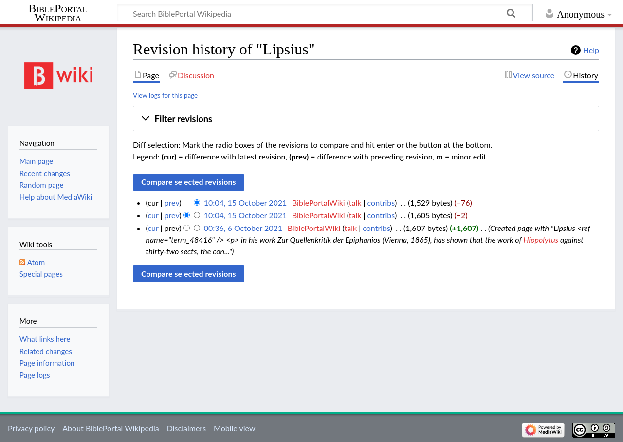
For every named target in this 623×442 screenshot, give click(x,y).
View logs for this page (165, 95)
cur (152, 215)
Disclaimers (186, 428)
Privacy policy (31, 428)
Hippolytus (540, 239)
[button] (366, 118)
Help (591, 49)
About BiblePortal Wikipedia (110, 428)
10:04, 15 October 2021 (245, 202)
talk (355, 202)
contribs (381, 202)
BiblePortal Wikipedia (57, 13)
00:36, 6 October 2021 (243, 227)
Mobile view (234, 428)
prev (172, 202)
